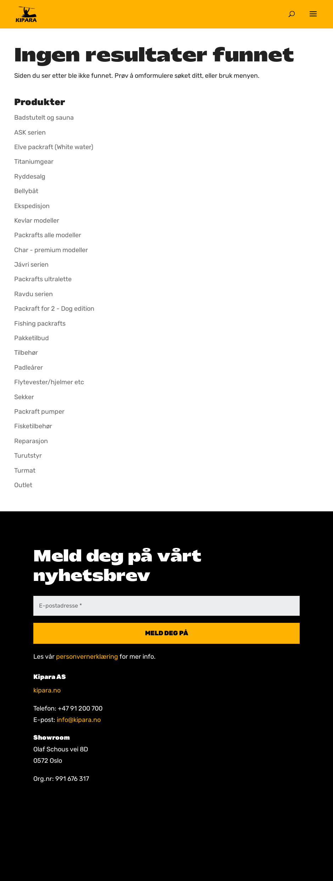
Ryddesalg (29, 176)
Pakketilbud (31, 338)
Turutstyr (28, 455)
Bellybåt (26, 191)
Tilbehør (26, 353)
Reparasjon (31, 441)
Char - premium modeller (51, 250)
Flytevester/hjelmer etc (49, 382)
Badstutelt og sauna (44, 117)
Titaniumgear (34, 161)
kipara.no (47, 690)
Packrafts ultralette (43, 279)
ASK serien (30, 132)
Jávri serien (31, 264)
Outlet (23, 485)
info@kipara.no (79, 720)
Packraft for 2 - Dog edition (54, 308)
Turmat (24, 470)
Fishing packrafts (40, 323)
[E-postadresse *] (166, 606)
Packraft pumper (39, 411)
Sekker (24, 397)
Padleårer (28, 367)
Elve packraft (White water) (53, 147)
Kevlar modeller (36, 220)
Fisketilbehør (33, 426)
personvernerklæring (87, 656)
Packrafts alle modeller (47, 235)
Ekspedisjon (32, 206)
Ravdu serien (33, 294)
